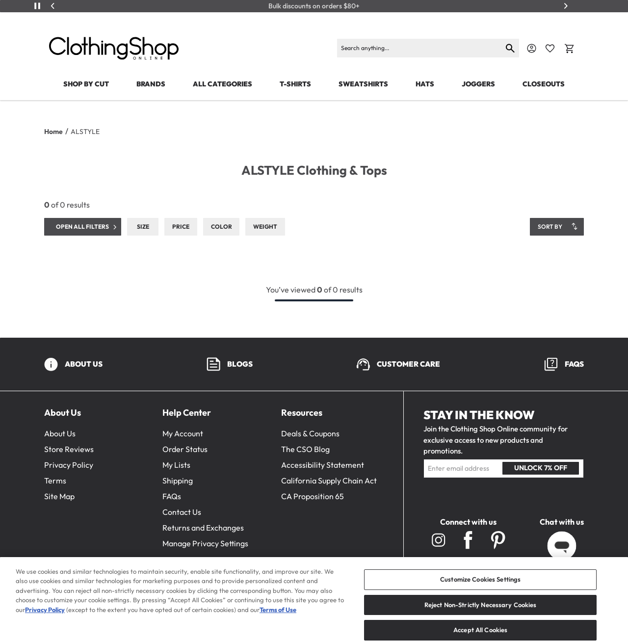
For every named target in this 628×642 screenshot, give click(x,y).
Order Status (185, 449)
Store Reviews (69, 449)
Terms (55, 480)
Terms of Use (278, 619)
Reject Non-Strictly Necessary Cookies (480, 614)
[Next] (566, 6)
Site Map (59, 496)
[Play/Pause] (37, 6)
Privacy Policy (68, 465)
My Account (182, 433)
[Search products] (419, 48)
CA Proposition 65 (312, 496)
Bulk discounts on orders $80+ (314, 6)
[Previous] (53, 6)
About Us (60, 433)
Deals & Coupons (310, 433)
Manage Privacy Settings (205, 543)
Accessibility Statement (322, 465)
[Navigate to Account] (531, 48)
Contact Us (181, 512)
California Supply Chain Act (329, 480)
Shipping (177, 480)
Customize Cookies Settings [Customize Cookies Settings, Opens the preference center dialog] (480, 589)
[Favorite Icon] (550, 48)
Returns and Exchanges (203, 528)
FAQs (171, 496)
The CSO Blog (305, 449)
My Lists (176, 465)
